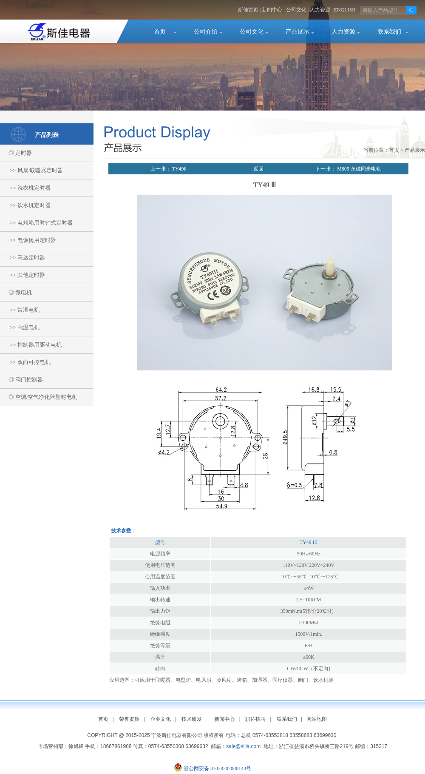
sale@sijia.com (243, 746)
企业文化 (160, 719)
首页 (160, 31)
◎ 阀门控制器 (21, 379)
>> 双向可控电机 (25, 362)
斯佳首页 (248, 10)
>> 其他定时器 (22, 275)
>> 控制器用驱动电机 (31, 344)
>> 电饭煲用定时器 (28, 240)
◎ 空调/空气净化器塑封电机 (38, 397)
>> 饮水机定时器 (25, 205)
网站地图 (316, 719)
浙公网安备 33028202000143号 (217, 768)
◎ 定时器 (16, 153)
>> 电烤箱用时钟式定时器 (36, 222)
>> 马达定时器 (22, 257)
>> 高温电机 (20, 327)
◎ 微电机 (16, 292)
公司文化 (296, 10)
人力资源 (320, 10)
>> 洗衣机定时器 (25, 188)
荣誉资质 (129, 719)
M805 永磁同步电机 (358, 169)
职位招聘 (255, 719)
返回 (258, 169)
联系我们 (389, 31)
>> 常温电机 (20, 310)
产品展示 (297, 31)
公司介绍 (206, 31)
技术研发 (191, 719)
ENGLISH (345, 10)
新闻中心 (272, 10)
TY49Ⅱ (179, 169)
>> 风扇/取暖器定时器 (31, 170)
